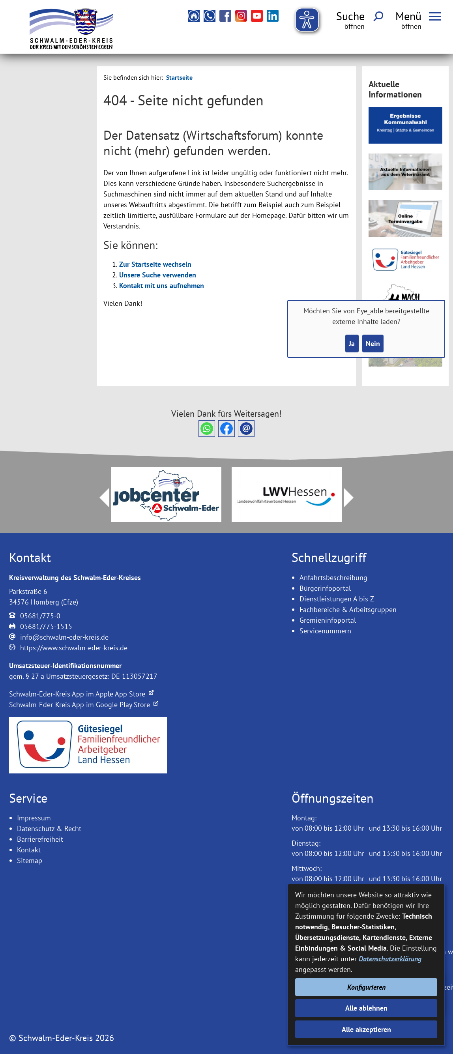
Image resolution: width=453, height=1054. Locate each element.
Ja (352, 343)
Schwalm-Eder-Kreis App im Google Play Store (83, 704)
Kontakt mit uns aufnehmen (161, 285)
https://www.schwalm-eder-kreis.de (73, 647)
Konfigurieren (366, 987)
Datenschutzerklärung (390, 958)
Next (353, 497)
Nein (373, 343)
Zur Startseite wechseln (155, 264)
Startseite (179, 77)
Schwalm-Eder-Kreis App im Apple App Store (81, 693)
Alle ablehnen (366, 1008)
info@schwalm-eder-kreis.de (64, 637)
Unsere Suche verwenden (157, 274)
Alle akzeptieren (366, 1029)
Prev (99, 497)
